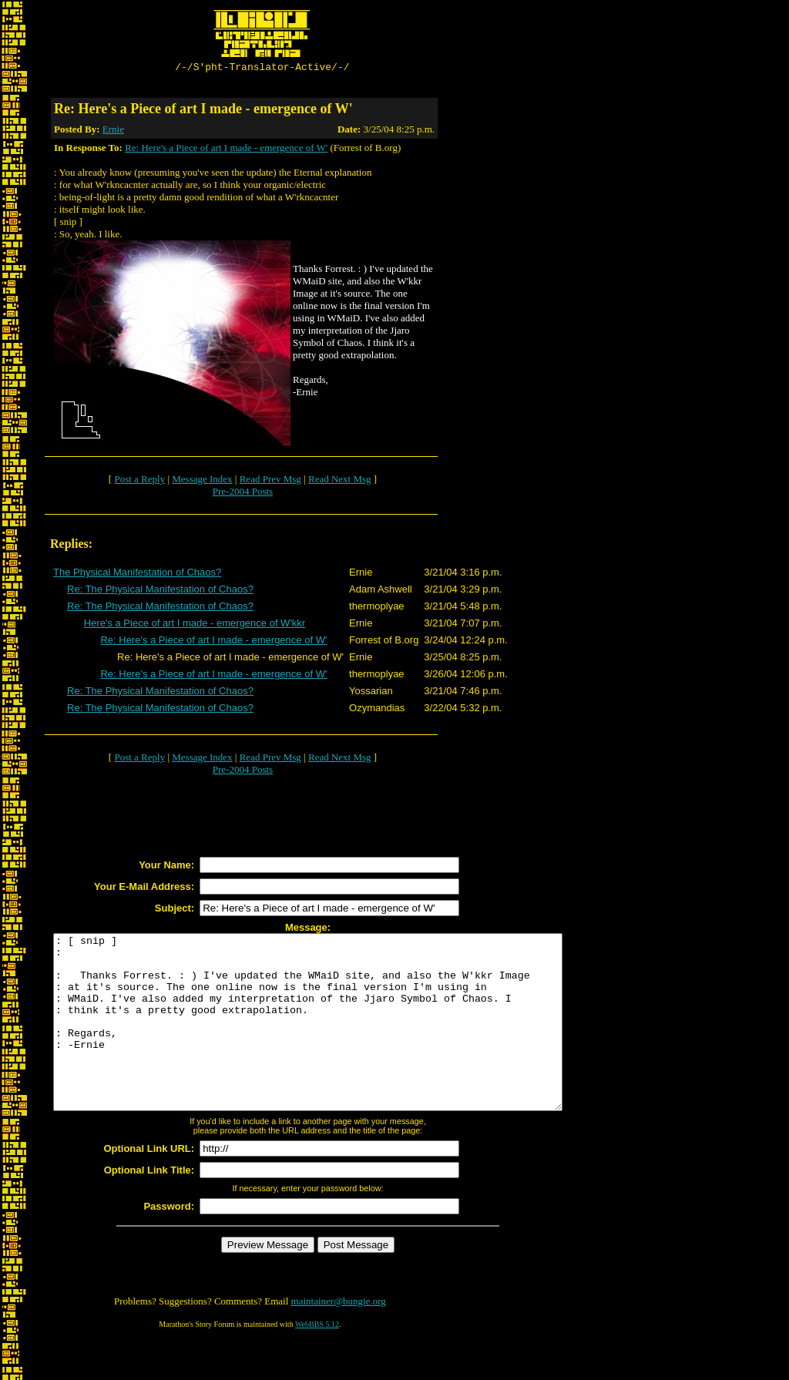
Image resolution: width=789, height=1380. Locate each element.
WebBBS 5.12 (317, 1361)
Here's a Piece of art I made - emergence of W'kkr (194, 625)
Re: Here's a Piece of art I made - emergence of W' (226, 150)
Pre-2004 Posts (243, 493)
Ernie (113, 131)
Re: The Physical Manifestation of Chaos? (160, 591)
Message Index (202, 481)
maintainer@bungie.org (338, 1338)
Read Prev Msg (270, 481)
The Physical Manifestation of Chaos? (137, 574)
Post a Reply (139, 481)
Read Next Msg (339, 481)
